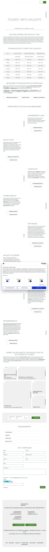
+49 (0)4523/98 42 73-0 (17, 512)
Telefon (4, 463)
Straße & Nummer (28, 454)
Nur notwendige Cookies (10, 287)
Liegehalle (30, 299)
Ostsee (5, 146)
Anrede (4, 450)
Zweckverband (32, 542)
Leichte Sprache (24, 544)
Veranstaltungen (35, 177)
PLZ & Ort (5, 459)
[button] (41, 2)
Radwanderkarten (6, 205)
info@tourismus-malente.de (15, 514)
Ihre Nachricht (6, 467)
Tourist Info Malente (23, 356)
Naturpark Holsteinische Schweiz (9, 324)
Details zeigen (41, 284)
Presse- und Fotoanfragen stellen (14, 360)
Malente (27, 28)
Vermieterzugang (25, 542)
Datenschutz (16, 477)
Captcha (5, 479)
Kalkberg (38, 171)
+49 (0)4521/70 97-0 (31, 512)
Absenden (43, 487)
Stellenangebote (42, 359)
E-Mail (26, 459)
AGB (6, 542)
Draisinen (11, 333)
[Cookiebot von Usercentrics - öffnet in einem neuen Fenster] (41, 263)
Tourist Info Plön (18, 516)
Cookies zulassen (39, 287)
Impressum (18, 542)
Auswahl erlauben (24, 287)
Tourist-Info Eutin (31, 511)
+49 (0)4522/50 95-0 (17, 517)
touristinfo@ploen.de (17, 519)
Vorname (27, 450)
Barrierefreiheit (40, 542)
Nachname (5, 454)
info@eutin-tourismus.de (33, 514)
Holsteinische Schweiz (18, 28)
